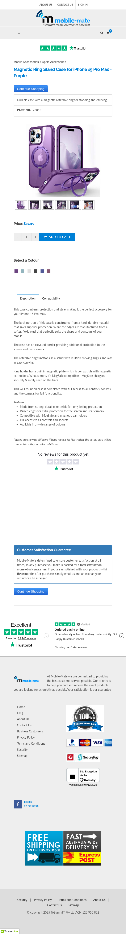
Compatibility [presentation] (51, 298)
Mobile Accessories (26, 62)
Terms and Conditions (31, 743)
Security (22, 749)
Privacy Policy (26, 737)
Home (21, 707)
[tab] (28, 298)
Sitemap (22, 755)
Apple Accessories (54, 62)
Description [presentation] (27, 298)
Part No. (24, 110)
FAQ (20, 713)
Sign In (83, 4)
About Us (45, 4)
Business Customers (30, 731)
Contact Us (65, 4)
